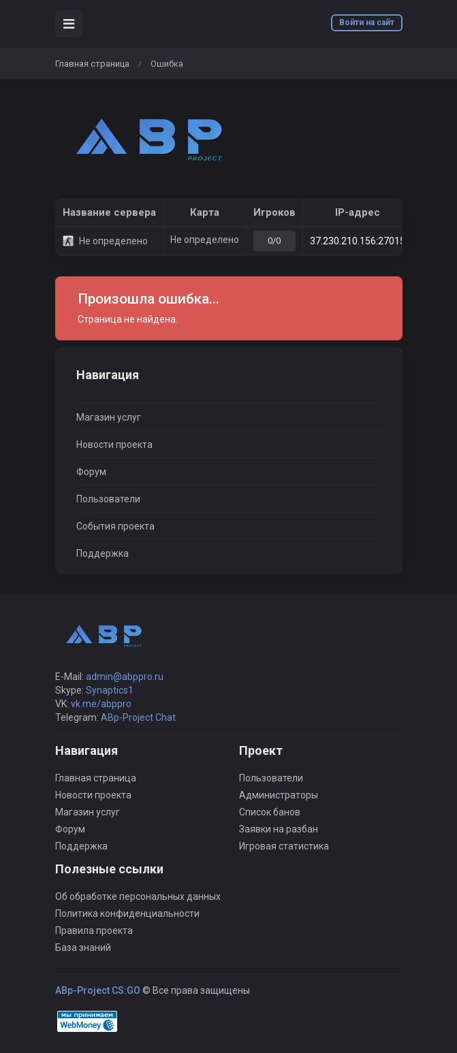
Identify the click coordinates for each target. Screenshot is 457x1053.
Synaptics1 (109, 690)
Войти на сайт (366, 22)
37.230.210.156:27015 (357, 241)
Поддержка (102, 553)
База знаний (83, 947)
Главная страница (92, 64)
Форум (91, 471)
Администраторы (278, 795)
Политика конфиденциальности (127, 913)
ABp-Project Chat (138, 717)
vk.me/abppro (101, 703)
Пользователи (108, 498)
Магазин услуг (108, 417)
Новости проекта (114, 444)
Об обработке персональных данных (138, 896)
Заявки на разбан (278, 829)
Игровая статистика (284, 846)
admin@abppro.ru (124, 676)
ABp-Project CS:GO (97, 990)
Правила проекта (94, 930)
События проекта (115, 526)
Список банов (269, 812)
